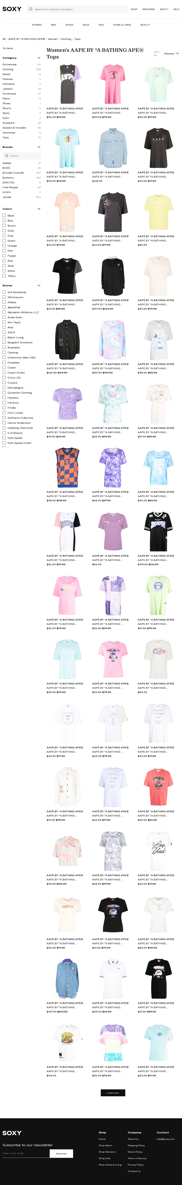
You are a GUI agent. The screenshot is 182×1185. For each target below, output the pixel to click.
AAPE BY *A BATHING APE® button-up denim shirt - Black (108, 304)
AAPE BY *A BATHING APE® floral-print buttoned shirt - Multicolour (62, 879)
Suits (6, 117)
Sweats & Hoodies (14, 127)
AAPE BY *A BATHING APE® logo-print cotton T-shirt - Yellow (153, 240)
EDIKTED (8, 182)
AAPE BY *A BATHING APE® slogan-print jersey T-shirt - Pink (108, 112)
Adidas (7, 162)
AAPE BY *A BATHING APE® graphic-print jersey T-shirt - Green (153, 623)
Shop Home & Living (110, 1164)
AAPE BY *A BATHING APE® (26, 38)
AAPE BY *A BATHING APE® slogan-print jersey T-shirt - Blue (62, 176)
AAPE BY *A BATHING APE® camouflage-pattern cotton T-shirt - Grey (108, 879)
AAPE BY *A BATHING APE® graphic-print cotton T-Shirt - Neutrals (62, 1071)
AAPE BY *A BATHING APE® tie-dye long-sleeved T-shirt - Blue (108, 368)
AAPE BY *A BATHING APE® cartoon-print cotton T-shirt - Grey (153, 368)
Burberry (8, 177)
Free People (10, 187)
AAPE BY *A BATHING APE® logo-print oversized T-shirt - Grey (153, 176)
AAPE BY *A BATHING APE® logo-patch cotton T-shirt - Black (153, 559)
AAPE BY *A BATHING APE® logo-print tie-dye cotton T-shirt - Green (108, 432)
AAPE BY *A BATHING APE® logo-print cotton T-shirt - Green (153, 112)
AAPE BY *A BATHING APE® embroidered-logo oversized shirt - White (62, 815)
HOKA (7, 192)
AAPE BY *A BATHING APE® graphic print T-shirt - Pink (108, 687)
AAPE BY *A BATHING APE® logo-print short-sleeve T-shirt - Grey (153, 943)
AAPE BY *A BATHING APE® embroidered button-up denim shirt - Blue (62, 1007)
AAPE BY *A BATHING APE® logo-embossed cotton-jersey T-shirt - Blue (153, 1071)
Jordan (7, 196)
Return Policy (135, 1151)
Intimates (9, 83)
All (4, 38)
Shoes (69, 24)
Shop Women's (107, 1151)
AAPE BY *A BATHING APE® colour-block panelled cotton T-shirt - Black (62, 304)
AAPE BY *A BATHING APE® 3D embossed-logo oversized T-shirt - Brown (153, 304)
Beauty (145, 24)
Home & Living (122, 24)
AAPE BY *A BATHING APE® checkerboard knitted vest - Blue (62, 496)
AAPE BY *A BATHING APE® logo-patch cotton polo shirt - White (108, 1007)
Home (102, 1139)
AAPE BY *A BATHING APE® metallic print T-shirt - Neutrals (62, 943)
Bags (86, 24)
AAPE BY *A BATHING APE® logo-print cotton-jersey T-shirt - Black (153, 1007)
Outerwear (9, 93)
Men (53, 24)
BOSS (6, 167)
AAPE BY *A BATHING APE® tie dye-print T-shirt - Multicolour (108, 1071)
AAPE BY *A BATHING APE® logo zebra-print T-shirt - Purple (62, 432)
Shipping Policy (136, 1145)
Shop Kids (104, 1158)
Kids (101, 24)
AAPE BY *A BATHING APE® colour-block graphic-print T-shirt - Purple (108, 623)
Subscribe (61, 1153)
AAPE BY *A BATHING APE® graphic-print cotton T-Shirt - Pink (153, 815)
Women (36, 24)
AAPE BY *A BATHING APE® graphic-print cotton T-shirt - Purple (108, 559)
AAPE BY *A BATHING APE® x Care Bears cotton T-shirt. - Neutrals (153, 687)
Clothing (66, 38)
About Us (133, 1139)
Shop (134, 9)
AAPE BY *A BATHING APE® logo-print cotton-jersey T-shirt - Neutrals (153, 432)
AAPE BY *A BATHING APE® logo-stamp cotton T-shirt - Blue (62, 687)
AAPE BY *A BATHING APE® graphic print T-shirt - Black (108, 943)
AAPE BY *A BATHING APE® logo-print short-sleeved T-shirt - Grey (62, 112)
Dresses (8, 78)
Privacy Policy (136, 1164)
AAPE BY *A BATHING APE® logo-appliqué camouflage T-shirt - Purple (108, 496)
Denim (7, 74)
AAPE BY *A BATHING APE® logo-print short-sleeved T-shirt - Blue (153, 496)
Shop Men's (105, 1145)
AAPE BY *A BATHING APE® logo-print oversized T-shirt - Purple (108, 815)
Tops (6, 137)
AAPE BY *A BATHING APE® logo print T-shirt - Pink (62, 240)
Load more (113, 1093)
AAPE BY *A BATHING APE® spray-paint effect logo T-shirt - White (153, 879)
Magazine (148, 9)
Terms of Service (137, 1158)
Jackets (8, 88)
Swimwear (9, 132)
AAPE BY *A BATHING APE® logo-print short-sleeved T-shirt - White (62, 559)
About (164, 9)
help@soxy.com (166, 1139)
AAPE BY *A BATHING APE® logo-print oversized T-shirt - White (153, 751)
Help (176, 9)
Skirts (6, 112)
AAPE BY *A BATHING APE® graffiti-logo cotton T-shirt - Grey (108, 240)
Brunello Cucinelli (13, 172)
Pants (6, 98)
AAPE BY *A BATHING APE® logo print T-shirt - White (62, 751)
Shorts (7, 108)
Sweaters (9, 122)
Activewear (10, 64)
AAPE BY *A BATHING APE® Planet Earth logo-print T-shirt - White (108, 751)
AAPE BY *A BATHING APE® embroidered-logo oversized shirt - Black (62, 368)
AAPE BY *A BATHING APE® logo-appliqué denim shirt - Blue (108, 176)
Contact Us (134, 1171)
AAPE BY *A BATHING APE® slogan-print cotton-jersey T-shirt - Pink (62, 623)
